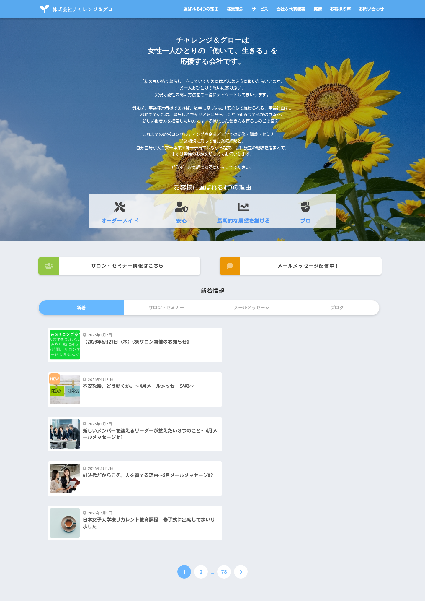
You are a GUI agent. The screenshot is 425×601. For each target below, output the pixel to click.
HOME (213, 572)
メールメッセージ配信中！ (280, 266)
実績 (317, 9)
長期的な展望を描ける (243, 220)
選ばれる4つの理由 (200, 9)
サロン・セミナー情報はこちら (101, 266)
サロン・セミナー (78, 540)
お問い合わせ (371, 9)
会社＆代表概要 (290, 9)
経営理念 (235, 9)
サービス (259, 9)
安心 (181, 220)
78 (224, 484)
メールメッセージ (200, 540)
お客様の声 (340, 9)
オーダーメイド (119, 220)
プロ (305, 220)
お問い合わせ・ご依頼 (324, 540)
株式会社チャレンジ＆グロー (79, 9)
